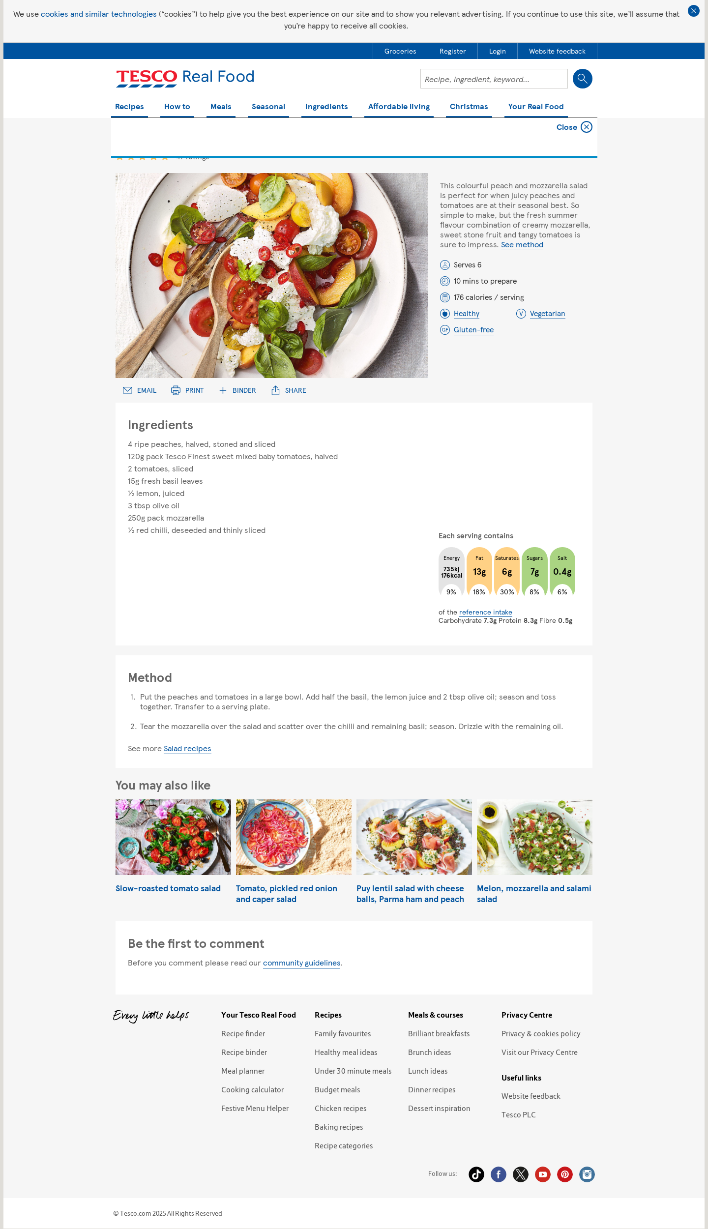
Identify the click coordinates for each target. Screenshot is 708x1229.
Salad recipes (187, 748)
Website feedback (531, 1095)
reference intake (485, 611)
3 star (142, 156)
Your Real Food (536, 107)
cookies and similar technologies (99, 13)
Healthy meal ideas (346, 1052)
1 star (119, 156)
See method (522, 244)
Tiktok (476, 1174)
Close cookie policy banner (694, 11)
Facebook (498, 1174)
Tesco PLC (519, 1114)
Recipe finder (243, 1033)
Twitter (521, 1174)
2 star (131, 156)
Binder (237, 390)
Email (139, 390)
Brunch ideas (429, 1052)
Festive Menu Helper (255, 1108)
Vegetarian (547, 313)
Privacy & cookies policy (541, 1033)
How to (177, 107)
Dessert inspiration (439, 1108)
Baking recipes (339, 1126)
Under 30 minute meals (353, 1070)
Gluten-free (474, 329)
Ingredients (326, 107)
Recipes (129, 107)
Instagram (587, 1174)
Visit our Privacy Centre (540, 1052)
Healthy (466, 313)
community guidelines (301, 962)
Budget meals (337, 1089)
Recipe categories (344, 1145)
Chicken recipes (341, 1108)
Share (288, 390)
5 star (165, 156)
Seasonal (268, 107)
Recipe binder (244, 1052)
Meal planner (243, 1070)
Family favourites (343, 1033)
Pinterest (565, 1174)
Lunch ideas (428, 1070)
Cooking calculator (252, 1089)
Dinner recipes (432, 1089)
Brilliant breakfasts (439, 1033)
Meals (221, 107)
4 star (153, 156)
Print (187, 390)
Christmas (469, 107)
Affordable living (399, 107)
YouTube (543, 1174)
